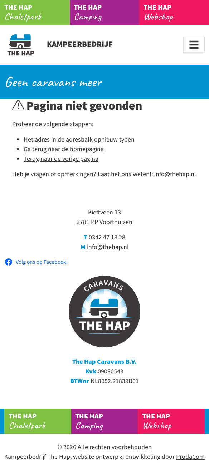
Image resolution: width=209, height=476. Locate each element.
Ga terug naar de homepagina (64, 149)
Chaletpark (37, 13)
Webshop (173, 421)
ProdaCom (190, 456)
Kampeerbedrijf (58, 44)
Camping (106, 13)
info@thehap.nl (175, 174)
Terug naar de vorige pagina (61, 158)
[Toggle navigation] (194, 45)
